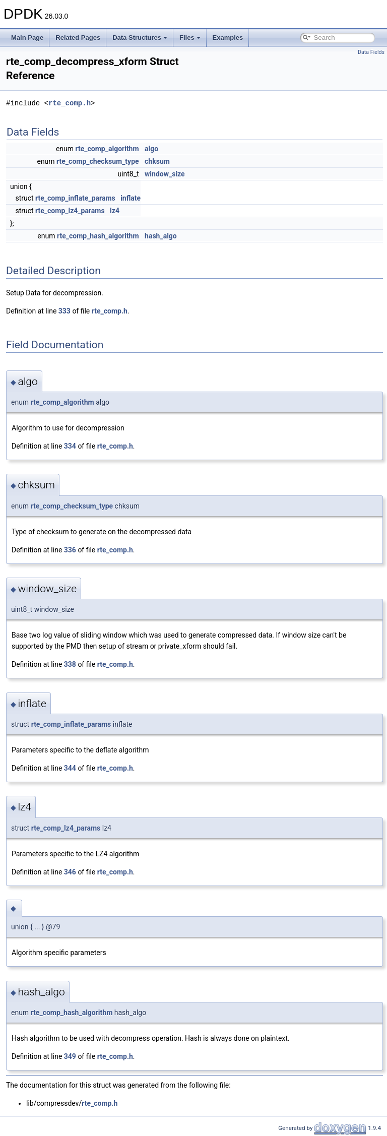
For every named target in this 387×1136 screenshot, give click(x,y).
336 (70, 550)
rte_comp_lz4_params (70, 211)
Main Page (27, 37)
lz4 (114, 211)
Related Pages (77, 37)
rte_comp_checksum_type (97, 161)
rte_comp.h (69, 103)
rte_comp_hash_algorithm (98, 236)
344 (70, 768)
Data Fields (371, 52)
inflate (130, 198)
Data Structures (139, 37)
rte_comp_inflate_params (75, 198)
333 (64, 311)
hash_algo (161, 236)
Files (190, 37)
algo (151, 149)
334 (70, 446)
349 (70, 1056)
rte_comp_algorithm (107, 149)
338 (70, 664)
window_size (165, 174)
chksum (157, 161)
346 (70, 872)
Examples (228, 37)
